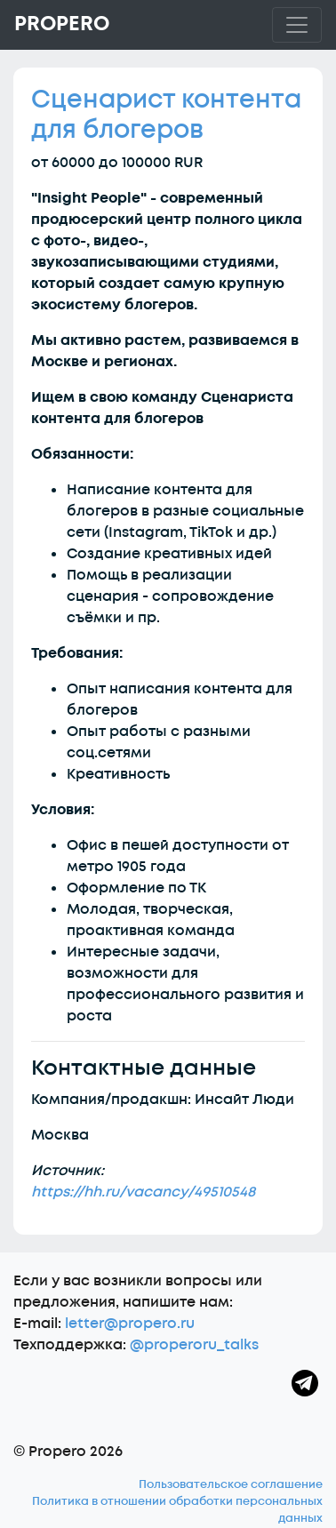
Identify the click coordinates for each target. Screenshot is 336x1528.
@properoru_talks (194, 1345)
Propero (61, 24)
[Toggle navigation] (297, 25)
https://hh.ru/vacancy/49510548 (143, 1192)
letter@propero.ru (130, 1323)
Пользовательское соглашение (231, 1484)
